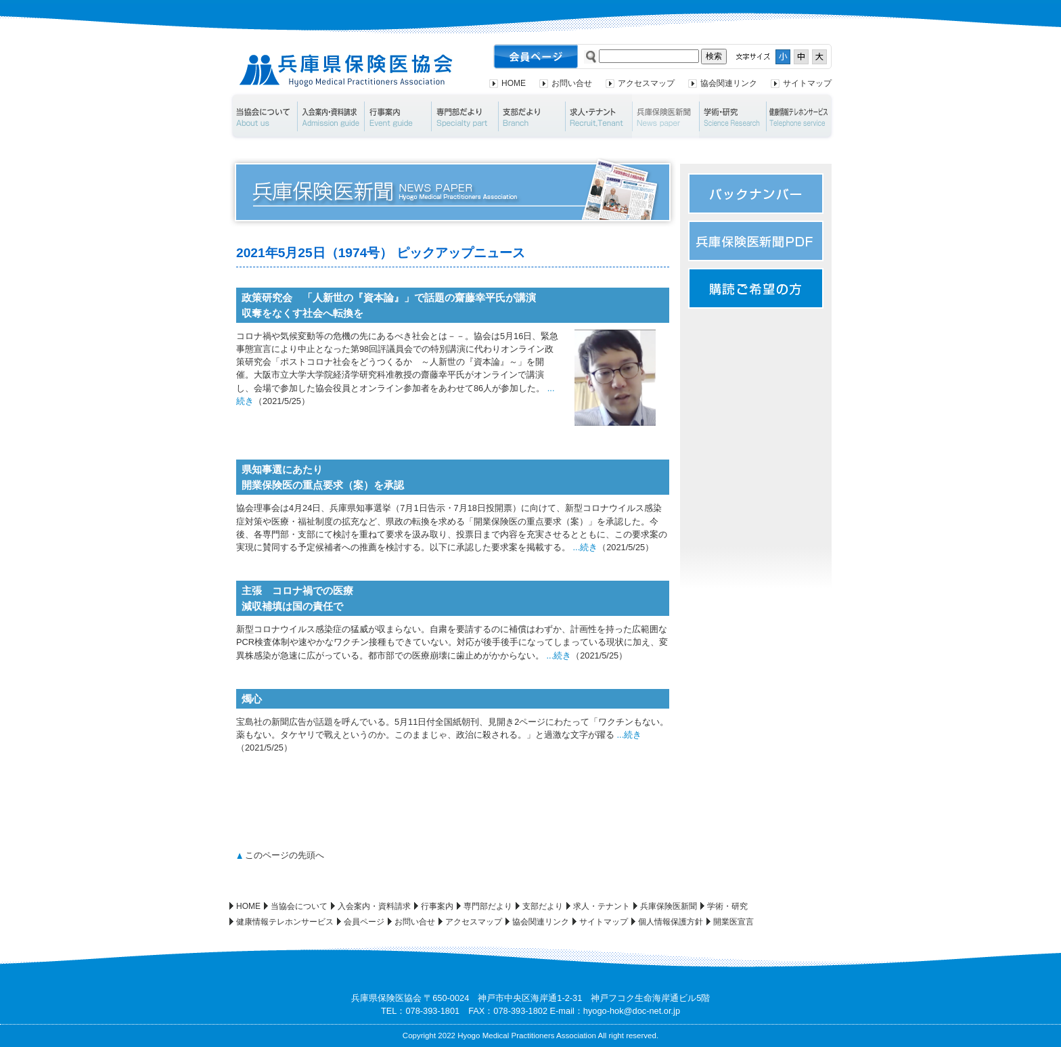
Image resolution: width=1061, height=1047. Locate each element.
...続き (585, 547)
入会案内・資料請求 (330, 116)
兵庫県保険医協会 (346, 70)
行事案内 (397, 116)
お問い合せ (571, 83)
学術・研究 (732, 116)
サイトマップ (807, 83)
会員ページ (364, 922)
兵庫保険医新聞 (665, 116)
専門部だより (464, 116)
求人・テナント (598, 116)
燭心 (252, 699)
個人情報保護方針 (670, 922)
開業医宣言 (733, 922)
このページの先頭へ (284, 855)
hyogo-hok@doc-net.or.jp (631, 1011)
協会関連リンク (728, 83)
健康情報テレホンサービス (800, 116)
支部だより (531, 116)
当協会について (263, 116)
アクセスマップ (646, 83)
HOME (513, 83)
